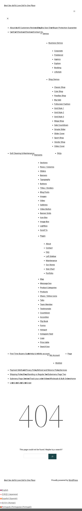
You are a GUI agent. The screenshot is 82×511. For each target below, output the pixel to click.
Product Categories (48, 287)
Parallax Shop (60, 95)
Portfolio (49, 273)
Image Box (44, 221)
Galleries (44, 205)
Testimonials (45, 309)
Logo (42, 338)
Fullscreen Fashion (62, 104)
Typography (45, 179)
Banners (43, 175)
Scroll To (44, 230)
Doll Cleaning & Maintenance (22, 153)
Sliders (43, 171)
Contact (49, 248)
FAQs (59, 153)
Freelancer (58, 55)
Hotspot (43, 330)
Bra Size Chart (47, 28)
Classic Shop (59, 87)
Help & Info (35, 354)
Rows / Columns (47, 167)
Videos (47, 378)
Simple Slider (59, 129)
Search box (45, 346)
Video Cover (59, 146)
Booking (57, 68)
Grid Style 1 (59, 108)
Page (70, 354)
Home (73, 378)
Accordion (44, 317)
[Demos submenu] (52, 33)
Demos (46, 33)
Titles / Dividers (46, 188)
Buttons (43, 184)
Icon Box (44, 217)
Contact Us (38, 32)
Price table (44, 342)
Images (43, 196)
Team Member (46, 304)
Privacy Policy (31, 370)
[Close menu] (7, 19)
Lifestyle (57, 72)
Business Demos (55, 43)
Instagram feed (46, 334)
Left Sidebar (51, 256)
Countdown (45, 313)
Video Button (45, 209)
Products (44, 292)
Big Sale (57, 100)
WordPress (73, 480)
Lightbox (44, 226)
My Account (55, 355)
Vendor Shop (59, 142)
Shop (25, 374)
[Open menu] (74, 12)
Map (42, 279)
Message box (46, 283)
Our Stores (50, 265)
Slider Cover (59, 133)
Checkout (21, 32)
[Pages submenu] (48, 235)
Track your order (37, 378)
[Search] (52, 456)
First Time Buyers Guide (20, 354)
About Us (14, 28)
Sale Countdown (61, 125)
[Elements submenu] (45, 154)
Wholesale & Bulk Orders (60, 378)
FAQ (47, 252)
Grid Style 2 (59, 112)
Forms (43, 325)
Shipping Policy (16, 374)
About (48, 244)
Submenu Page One (18, 378)
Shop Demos (53, 79)
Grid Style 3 (59, 117)
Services (63, 370)
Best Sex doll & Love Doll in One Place (19, 5)
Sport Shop (59, 138)
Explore (57, 63)
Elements (38, 155)
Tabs (42, 300)
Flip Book (44, 321)
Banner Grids (45, 213)
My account (45, 354)
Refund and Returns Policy (48, 370)
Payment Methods (17, 370)
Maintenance (51, 260)
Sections (44, 163)
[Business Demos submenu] (66, 42)
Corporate (58, 51)
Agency (57, 59)
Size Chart (50, 269)
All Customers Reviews (27, 28)
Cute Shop (58, 91)
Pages (42, 236)
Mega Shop (59, 121)
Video (42, 200)
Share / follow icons (48, 296)
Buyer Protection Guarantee (65, 28)
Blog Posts (44, 192)
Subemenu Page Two (57, 374)
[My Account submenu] (63, 354)
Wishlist (58, 363)
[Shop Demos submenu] (62, 78)
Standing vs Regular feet (37, 374)
